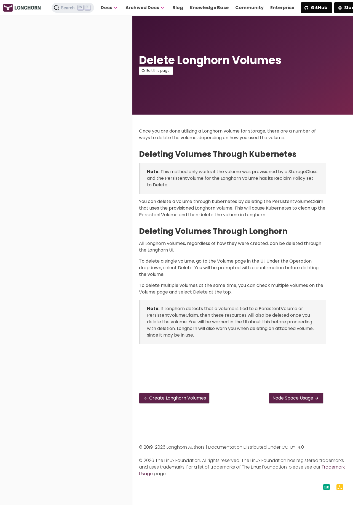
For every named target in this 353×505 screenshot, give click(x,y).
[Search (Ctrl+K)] (73, 8)
